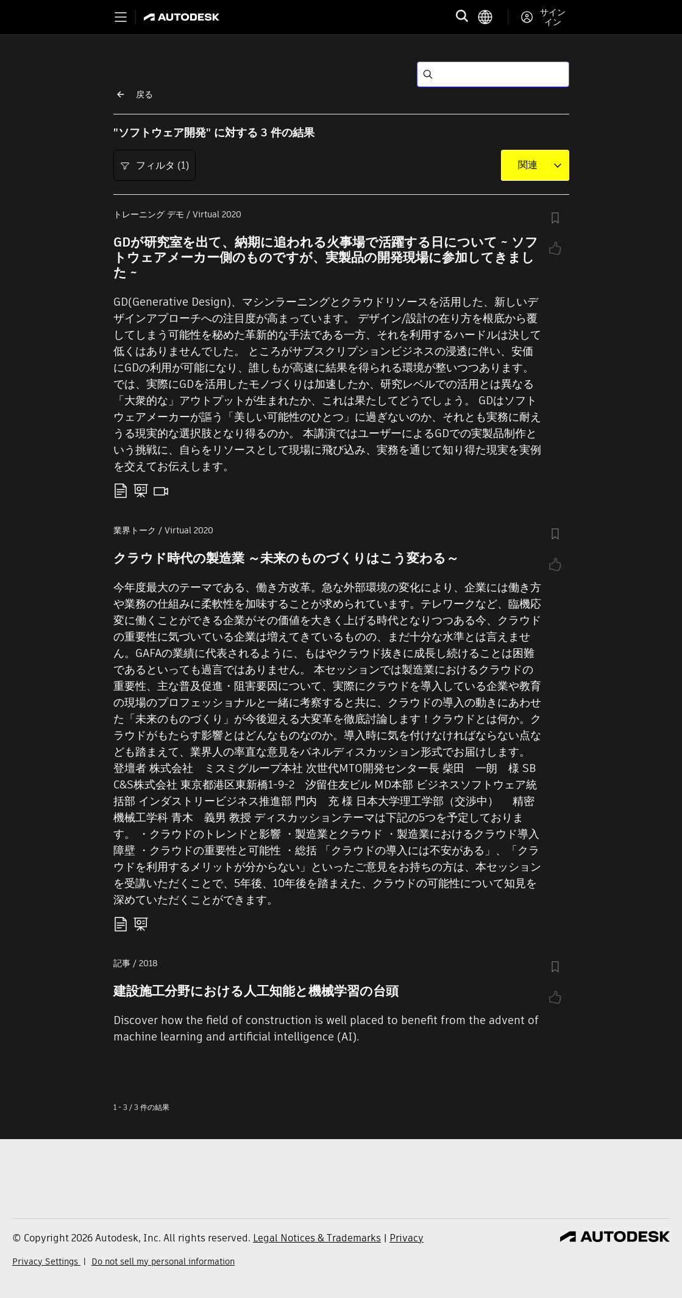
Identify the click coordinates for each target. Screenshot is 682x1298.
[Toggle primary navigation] (120, 17)
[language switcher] (492, 17)
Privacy (406, 1238)
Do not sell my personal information (163, 1261)
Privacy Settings (46, 1261)
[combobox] (528, 165)
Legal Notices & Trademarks (317, 1238)
